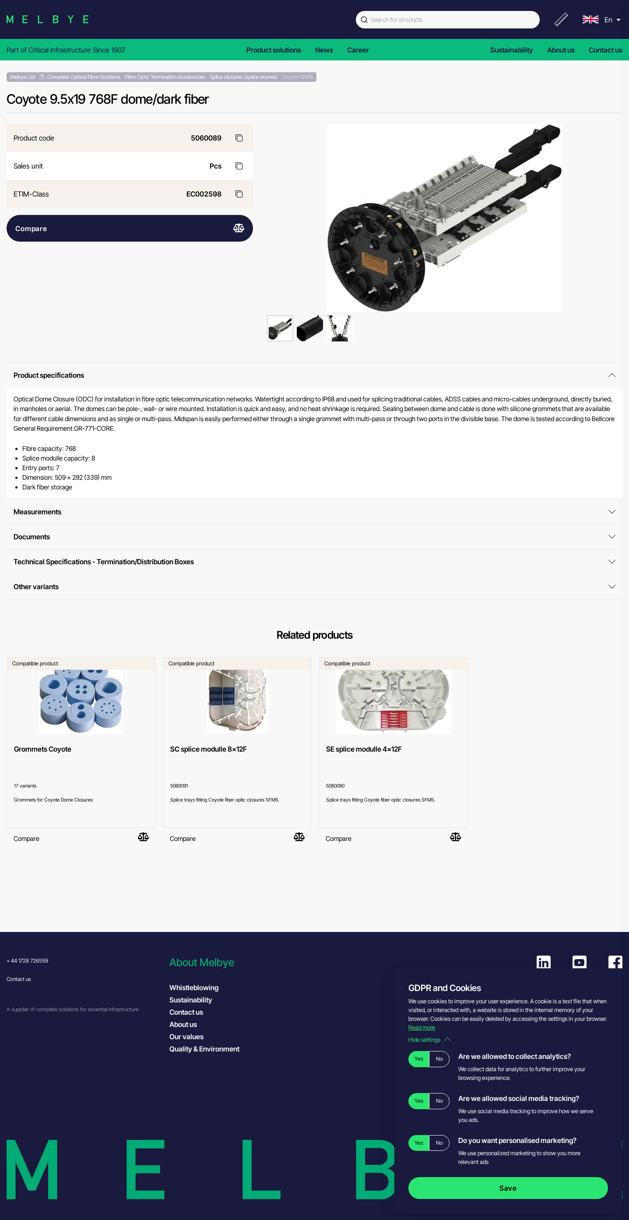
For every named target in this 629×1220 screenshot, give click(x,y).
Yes (419, 1058)
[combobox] (447, 20)
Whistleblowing (193, 987)
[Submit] (363, 20)
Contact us (605, 50)
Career (358, 50)
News (324, 50)
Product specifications (314, 375)
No (439, 1058)
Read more (421, 1027)
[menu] (600, 19)
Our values (186, 1036)
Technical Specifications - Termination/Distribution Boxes (314, 561)
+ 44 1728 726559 (27, 960)
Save (508, 1188)
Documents (314, 536)
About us (561, 50)
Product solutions (273, 50)
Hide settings (429, 1039)
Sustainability (511, 50)
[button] (246, 962)
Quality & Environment (204, 1048)
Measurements (314, 511)
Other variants (314, 586)
